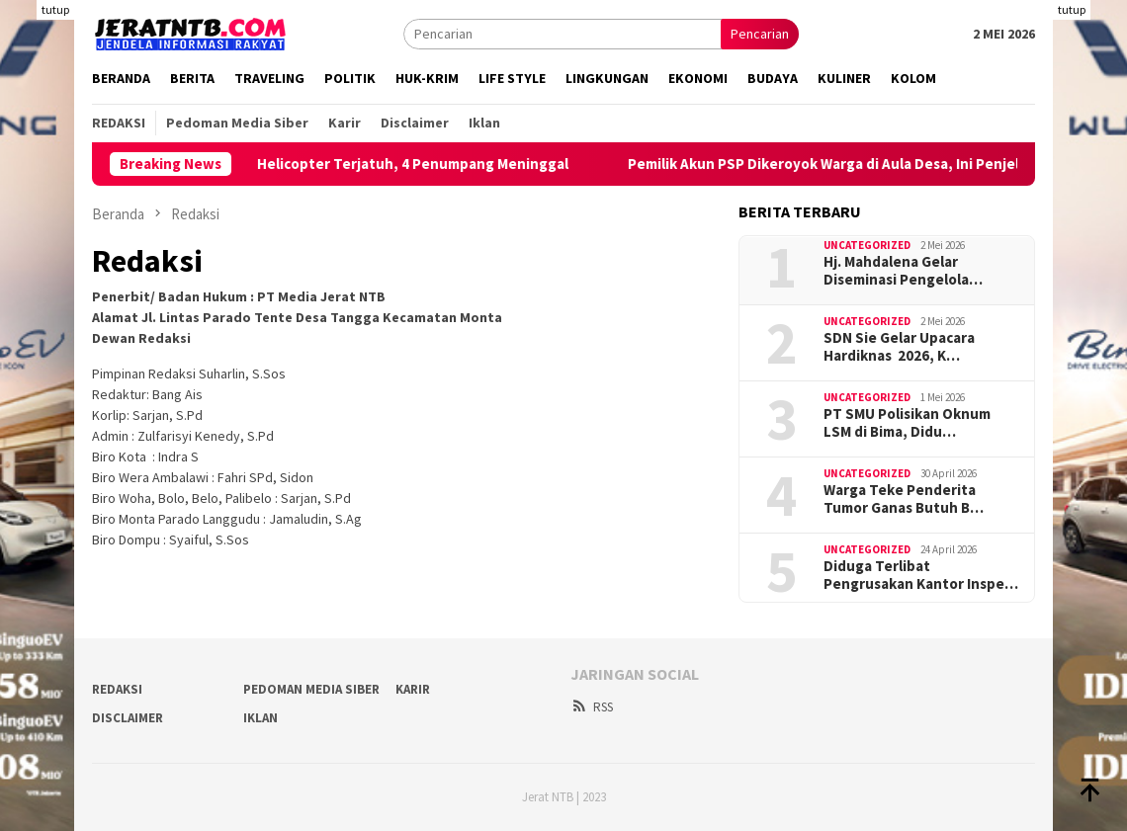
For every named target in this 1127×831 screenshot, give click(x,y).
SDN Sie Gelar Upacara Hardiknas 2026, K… (899, 347)
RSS (591, 707)
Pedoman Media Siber (311, 689)
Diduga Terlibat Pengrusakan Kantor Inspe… (921, 575)
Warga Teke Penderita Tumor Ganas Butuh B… (904, 499)
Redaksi (117, 689)
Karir (412, 689)
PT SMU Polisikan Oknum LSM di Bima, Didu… (907, 423)
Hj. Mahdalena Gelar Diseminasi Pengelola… (903, 271)
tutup (55, 9)
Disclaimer (127, 717)
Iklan (260, 717)
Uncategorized (867, 245)
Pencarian (760, 33)
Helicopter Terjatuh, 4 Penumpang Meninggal (434, 164)
